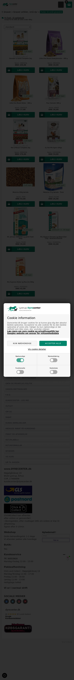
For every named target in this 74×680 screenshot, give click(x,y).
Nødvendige (20, 358)
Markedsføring (53, 358)
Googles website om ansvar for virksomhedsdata (33, 333)
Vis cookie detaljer (37, 349)
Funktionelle (20, 370)
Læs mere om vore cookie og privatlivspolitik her (33, 331)
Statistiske (54, 370)
